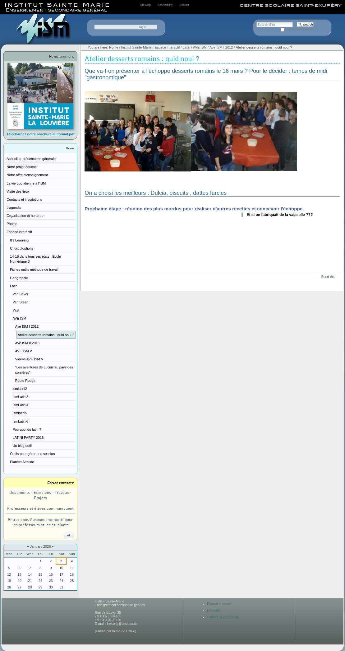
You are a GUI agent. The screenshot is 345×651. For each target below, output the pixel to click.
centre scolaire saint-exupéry (291, 5)
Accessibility (165, 5)
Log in (142, 27)
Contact (184, 5)
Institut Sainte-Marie (136, 47)
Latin (186, 47)
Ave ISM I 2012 (221, 47)
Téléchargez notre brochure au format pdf (41, 134)
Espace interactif (61, 483)
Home (70, 148)
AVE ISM (200, 47)
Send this (328, 277)
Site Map (145, 5)
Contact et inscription (222, 617)
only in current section (300, 29)
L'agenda (214, 610)
